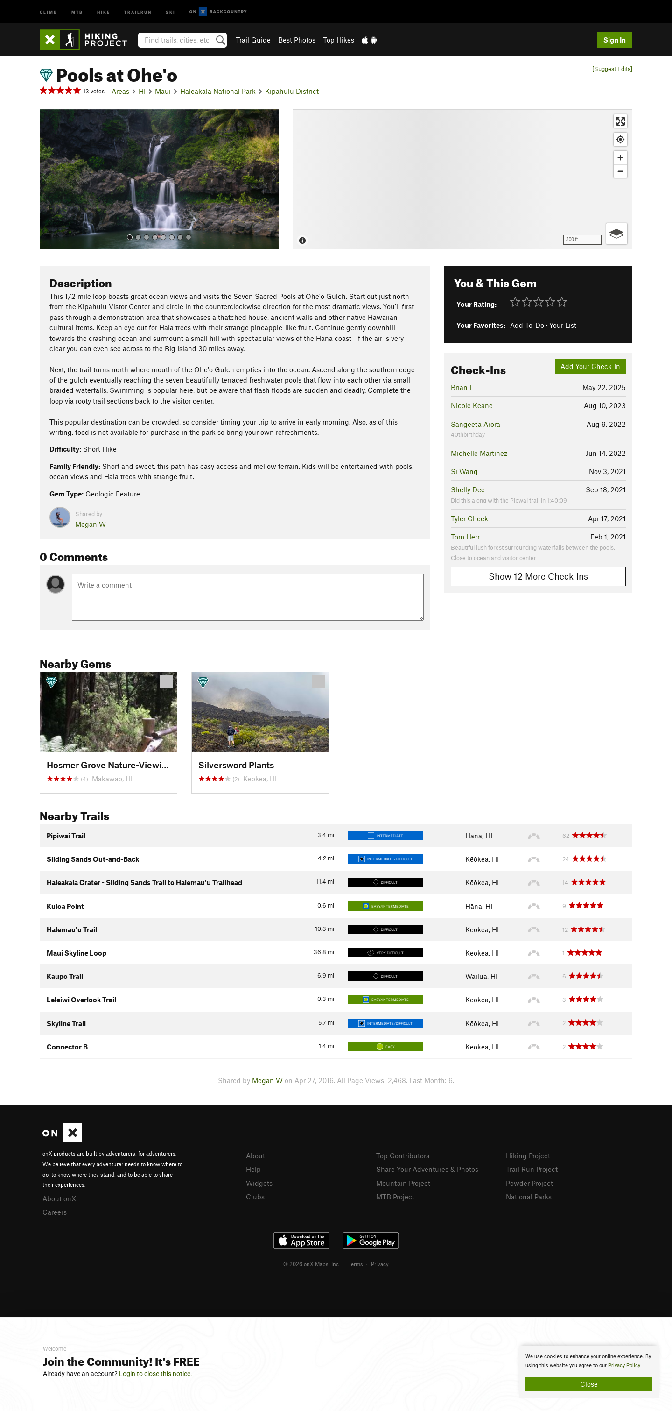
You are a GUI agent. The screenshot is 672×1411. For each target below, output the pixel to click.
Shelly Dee (468, 489)
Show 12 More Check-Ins (538, 576)
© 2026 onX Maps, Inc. (311, 1264)
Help (253, 1169)
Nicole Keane (472, 405)
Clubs (255, 1196)
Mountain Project (403, 1183)
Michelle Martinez (479, 453)
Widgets (259, 1183)
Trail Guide (253, 39)
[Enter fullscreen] (620, 121)
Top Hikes (338, 39)
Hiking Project (528, 1155)
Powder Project (529, 1183)
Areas (120, 91)
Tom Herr (465, 536)
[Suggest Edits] (612, 69)
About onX (59, 1198)
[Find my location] (620, 139)
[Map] (462, 179)
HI (142, 91)
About (255, 1155)
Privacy (380, 1264)
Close (589, 1384)
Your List (562, 325)
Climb (48, 11)
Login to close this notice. (155, 1373)
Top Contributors (402, 1155)
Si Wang (464, 471)
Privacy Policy (624, 1365)
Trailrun (138, 11)
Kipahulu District (292, 91)
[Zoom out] (620, 171)
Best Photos (296, 39)
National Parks (529, 1196)
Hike (103, 11)
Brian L (462, 387)
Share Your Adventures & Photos (427, 1169)
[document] (588, 1371)
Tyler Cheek (469, 518)
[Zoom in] (620, 157)
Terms (355, 1264)
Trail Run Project (532, 1169)
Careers (54, 1212)
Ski (170, 11)
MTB (77, 11)
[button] (49, 179)
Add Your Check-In (590, 366)
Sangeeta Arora (475, 424)
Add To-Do (527, 325)
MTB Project (395, 1196)
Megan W (90, 524)
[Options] (616, 233)
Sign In (614, 39)
